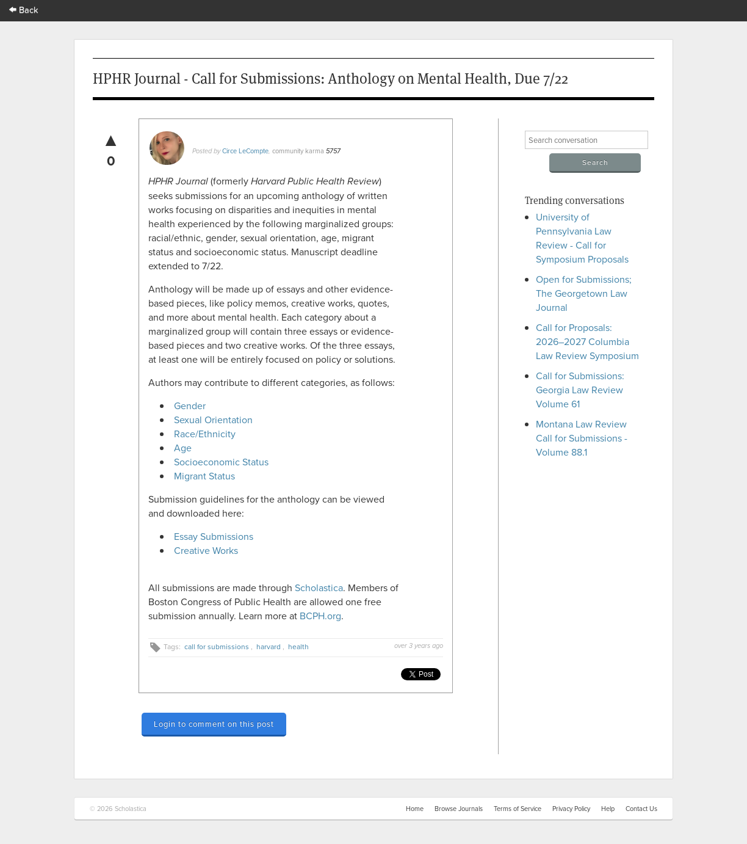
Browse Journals (459, 808)
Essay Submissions (213, 536)
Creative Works (206, 550)
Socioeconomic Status (221, 461)
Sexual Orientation (214, 419)
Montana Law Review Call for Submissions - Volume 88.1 (581, 438)
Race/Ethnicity (205, 433)
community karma (298, 151)
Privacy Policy (571, 808)
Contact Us (641, 808)
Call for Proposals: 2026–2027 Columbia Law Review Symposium (587, 341)
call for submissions (216, 646)
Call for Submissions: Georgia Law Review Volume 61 (580, 389)
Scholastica (319, 587)
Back (23, 9)
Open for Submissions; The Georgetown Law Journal (584, 293)
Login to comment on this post (214, 723)
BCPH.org (320, 615)
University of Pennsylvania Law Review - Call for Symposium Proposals (582, 238)
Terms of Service (517, 808)
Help (608, 808)
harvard (268, 646)
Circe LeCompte (245, 151)
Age (183, 447)
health (298, 646)
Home (415, 808)
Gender (193, 405)
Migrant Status (204, 475)
